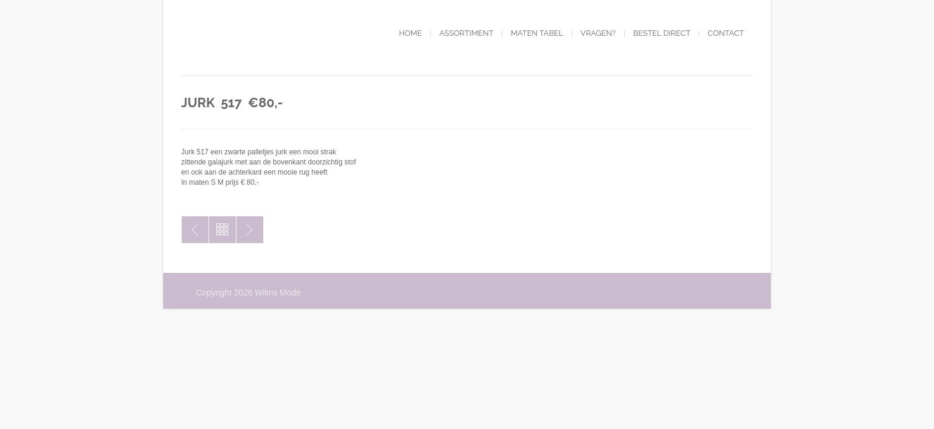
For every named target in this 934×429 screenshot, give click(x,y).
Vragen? (598, 33)
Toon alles (222, 229)
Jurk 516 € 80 (195, 229)
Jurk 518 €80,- (249, 229)
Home (410, 33)
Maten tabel (536, 33)
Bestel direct (661, 33)
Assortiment (466, 33)
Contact (726, 33)
